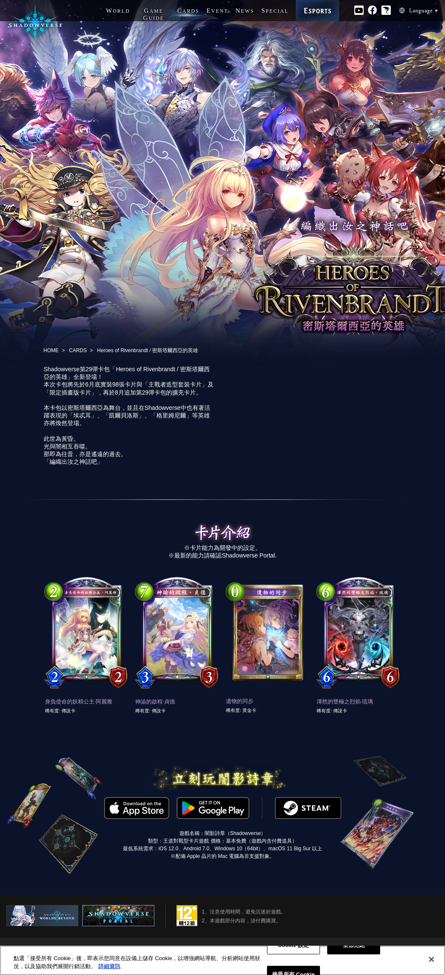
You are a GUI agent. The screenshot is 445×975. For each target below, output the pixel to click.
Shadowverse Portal (248, 555)
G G (153, 14)
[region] (222, 960)
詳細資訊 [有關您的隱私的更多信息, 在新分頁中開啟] (109, 966)
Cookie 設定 (293, 945)
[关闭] (431, 959)
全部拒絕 (354, 945)
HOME (51, 350)
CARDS (78, 350)
